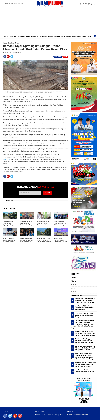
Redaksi (37, 415)
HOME (6, 36)
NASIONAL (21, 36)
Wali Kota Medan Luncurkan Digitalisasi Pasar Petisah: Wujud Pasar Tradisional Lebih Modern (86, 333)
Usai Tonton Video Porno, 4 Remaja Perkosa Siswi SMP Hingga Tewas (84, 307)
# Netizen (74, 288)
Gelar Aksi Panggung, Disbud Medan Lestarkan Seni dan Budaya (84, 315)
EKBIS (63, 36)
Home (5, 43)
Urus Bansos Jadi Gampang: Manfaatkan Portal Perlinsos (84, 371)
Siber (43, 415)
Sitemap (56, 415)
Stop (65, 57)
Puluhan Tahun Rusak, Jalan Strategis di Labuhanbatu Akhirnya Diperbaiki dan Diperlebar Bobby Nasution (44, 242)
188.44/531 (7, 159)
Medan (17, 43)
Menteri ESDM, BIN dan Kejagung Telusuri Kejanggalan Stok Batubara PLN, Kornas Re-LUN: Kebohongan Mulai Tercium (27, 242)
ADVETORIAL (76, 36)
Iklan (61, 415)
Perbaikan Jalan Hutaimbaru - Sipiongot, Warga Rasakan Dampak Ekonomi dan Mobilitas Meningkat (10, 225)
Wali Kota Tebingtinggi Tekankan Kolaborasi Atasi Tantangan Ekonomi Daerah (84, 340)
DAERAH (57, 36)
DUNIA (28, 36)
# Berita (73, 277)
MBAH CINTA (86, 36)
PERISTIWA (12, 36)
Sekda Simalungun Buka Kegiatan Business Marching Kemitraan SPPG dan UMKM (26, 225)
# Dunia (73, 281)
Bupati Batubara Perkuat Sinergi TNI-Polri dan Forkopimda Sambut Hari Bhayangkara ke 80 (60, 225)
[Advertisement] (50, 20)
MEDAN (50, 36)
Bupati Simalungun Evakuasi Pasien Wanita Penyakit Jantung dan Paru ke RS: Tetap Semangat (43, 225)
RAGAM (68, 36)
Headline (11, 43)
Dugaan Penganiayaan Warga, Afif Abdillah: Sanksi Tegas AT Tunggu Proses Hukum (85, 348)
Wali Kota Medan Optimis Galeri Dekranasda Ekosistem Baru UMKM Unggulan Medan (85, 364)
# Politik (73, 292)
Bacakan (57, 57)
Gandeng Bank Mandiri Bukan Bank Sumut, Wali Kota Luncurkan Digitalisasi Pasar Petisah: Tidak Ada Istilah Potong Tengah (83, 324)
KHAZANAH (35, 36)
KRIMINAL (43, 36)
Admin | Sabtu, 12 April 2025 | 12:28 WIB (12, 52)
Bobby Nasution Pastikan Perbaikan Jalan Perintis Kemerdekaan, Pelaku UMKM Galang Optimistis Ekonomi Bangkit (82, 356)
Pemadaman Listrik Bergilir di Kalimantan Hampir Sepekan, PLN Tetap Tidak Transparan (85, 300)
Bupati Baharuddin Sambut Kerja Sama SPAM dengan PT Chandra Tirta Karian (9, 241)
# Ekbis (73, 285)
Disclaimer (49, 415)
